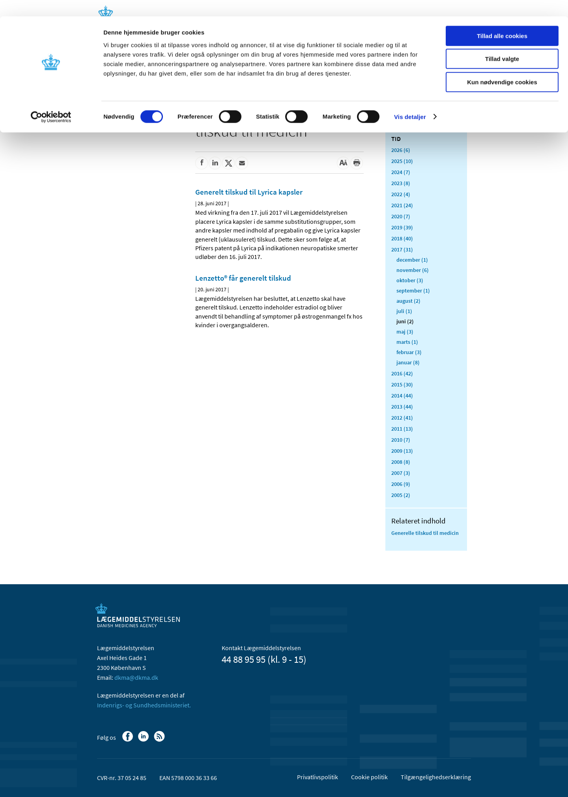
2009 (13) (402, 450)
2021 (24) (402, 205)
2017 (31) (402, 249)
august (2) (408, 300)
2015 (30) (402, 384)
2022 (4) (400, 194)
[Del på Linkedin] (215, 163)
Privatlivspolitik (317, 777)
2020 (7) (400, 216)
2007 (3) (400, 472)
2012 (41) (402, 417)
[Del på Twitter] (228, 163)
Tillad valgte (502, 42)
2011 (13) (402, 428)
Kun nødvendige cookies (502, 65)
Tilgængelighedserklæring (436, 777)
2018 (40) (402, 238)
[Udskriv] (356, 163)
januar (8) (408, 362)
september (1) (413, 290)
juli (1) (404, 311)
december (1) (412, 259)
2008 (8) (400, 461)
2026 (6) (400, 150)
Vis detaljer (410, 100)
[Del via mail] (241, 163)
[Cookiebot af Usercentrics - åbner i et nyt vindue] (51, 101)
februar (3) (409, 352)
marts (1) (407, 341)
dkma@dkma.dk (136, 677)
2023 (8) (400, 183)
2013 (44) (402, 406)
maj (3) (404, 331)
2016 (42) (402, 373)
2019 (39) (402, 227)
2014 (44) (402, 395)
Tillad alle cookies (502, 19)
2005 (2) (400, 495)
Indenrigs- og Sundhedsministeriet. (144, 705)
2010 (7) (400, 439)
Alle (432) (402, 124)
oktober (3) (409, 280)
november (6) (412, 270)
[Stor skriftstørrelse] (343, 163)
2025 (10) (402, 161)
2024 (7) (400, 172)
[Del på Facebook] (201, 163)
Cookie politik (369, 777)
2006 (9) (400, 484)
